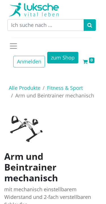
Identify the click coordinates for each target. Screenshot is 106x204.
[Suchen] (90, 25)
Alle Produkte (24, 87)
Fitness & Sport (65, 87)
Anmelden (29, 61)
